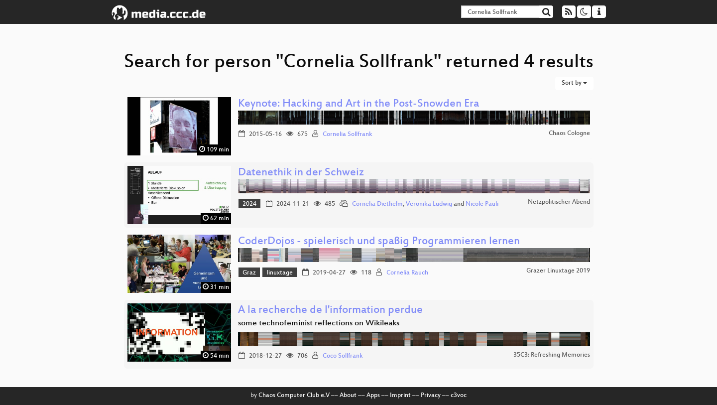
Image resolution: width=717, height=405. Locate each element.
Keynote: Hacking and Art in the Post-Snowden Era (358, 104)
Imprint (400, 395)
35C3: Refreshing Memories (551, 355)
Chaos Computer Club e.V (294, 395)
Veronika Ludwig (429, 204)
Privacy (431, 395)
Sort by (574, 83)
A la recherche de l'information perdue (330, 310)
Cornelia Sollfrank (347, 134)
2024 (249, 204)
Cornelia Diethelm (377, 204)
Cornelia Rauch (407, 273)
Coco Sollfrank (343, 356)
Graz (249, 273)
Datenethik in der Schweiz (301, 173)
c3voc (459, 395)
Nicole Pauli (482, 204)
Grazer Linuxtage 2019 (558, 271)
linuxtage (280, 273)
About (348, 395)
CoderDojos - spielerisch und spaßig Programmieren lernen (379, 242)
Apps (373, 395)
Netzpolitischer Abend (559, 202)
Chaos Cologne (569, 133)
